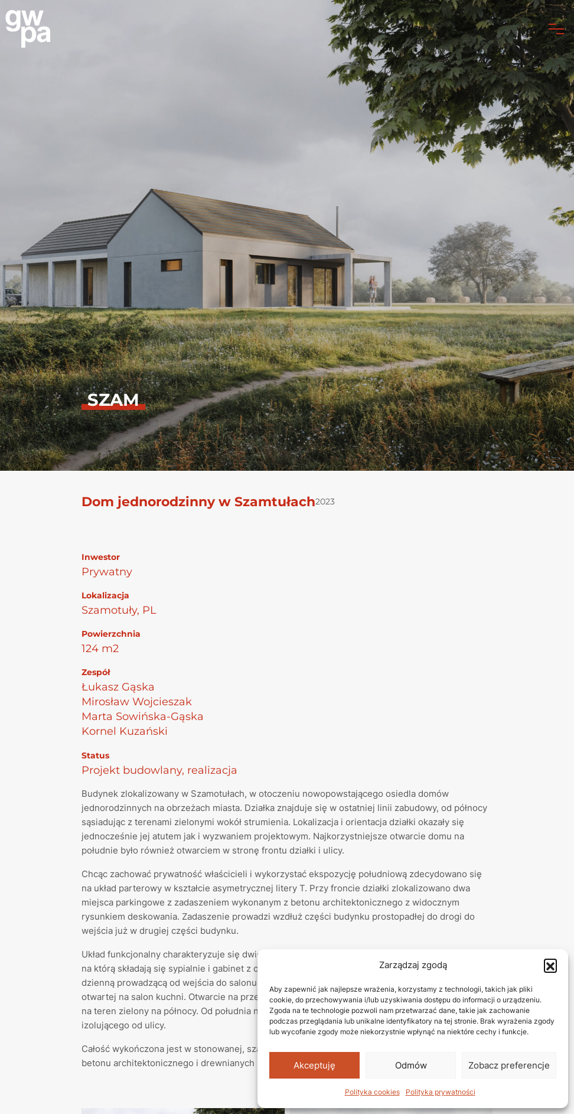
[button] (550, 965)
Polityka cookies (372, 1091)
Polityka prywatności (440, 1091)
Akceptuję (314, 1065)
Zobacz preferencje (509, 1065)
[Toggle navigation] (556, 29)
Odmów (411, 1065)
